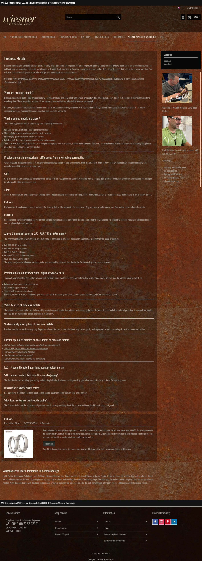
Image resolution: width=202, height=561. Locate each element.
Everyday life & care (120, 79)
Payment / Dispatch (62, 534)
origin (98, 449)
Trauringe (84, 449)
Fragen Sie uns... (61, 528)
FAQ (19, 82)
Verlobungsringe (74, 449)
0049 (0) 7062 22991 (25, 523)
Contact (58, 522)
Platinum (8, 419)
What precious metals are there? (51, 79)
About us (107, 522)
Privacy (106, 528)
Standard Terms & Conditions (114, 541)
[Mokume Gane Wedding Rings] (23, 36)
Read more (49, 444)
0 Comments (45, 423)
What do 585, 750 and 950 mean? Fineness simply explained (26, 349)
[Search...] (93, 17)
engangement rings (113, 449)
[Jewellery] (85, 36)
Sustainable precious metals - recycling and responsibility (24, 359)
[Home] (4, 36)
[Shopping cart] (194, 17)
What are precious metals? (24, 79)
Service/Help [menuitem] (193, 8)
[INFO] (162, 36)
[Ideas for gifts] (101, 36)
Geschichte (63, 449)
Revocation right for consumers (115, 534)
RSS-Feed (167, 61)
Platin (49, 449)
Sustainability (10, 82)
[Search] (118, 17)
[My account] (183, 17)
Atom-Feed (167, 64)
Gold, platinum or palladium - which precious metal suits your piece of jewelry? (32, 345)
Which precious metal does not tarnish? (18, 355)
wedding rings (126, 449)
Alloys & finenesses (102, 79)
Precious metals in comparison (80, 79)
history (103, 449)
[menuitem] (93, 18)
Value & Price (137, 79)
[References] (118, 36)
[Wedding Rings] (48, 36)
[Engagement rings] (68, 36)
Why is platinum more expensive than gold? (19, 352)
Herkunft (55, 449)
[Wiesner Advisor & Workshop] (142, 36)
